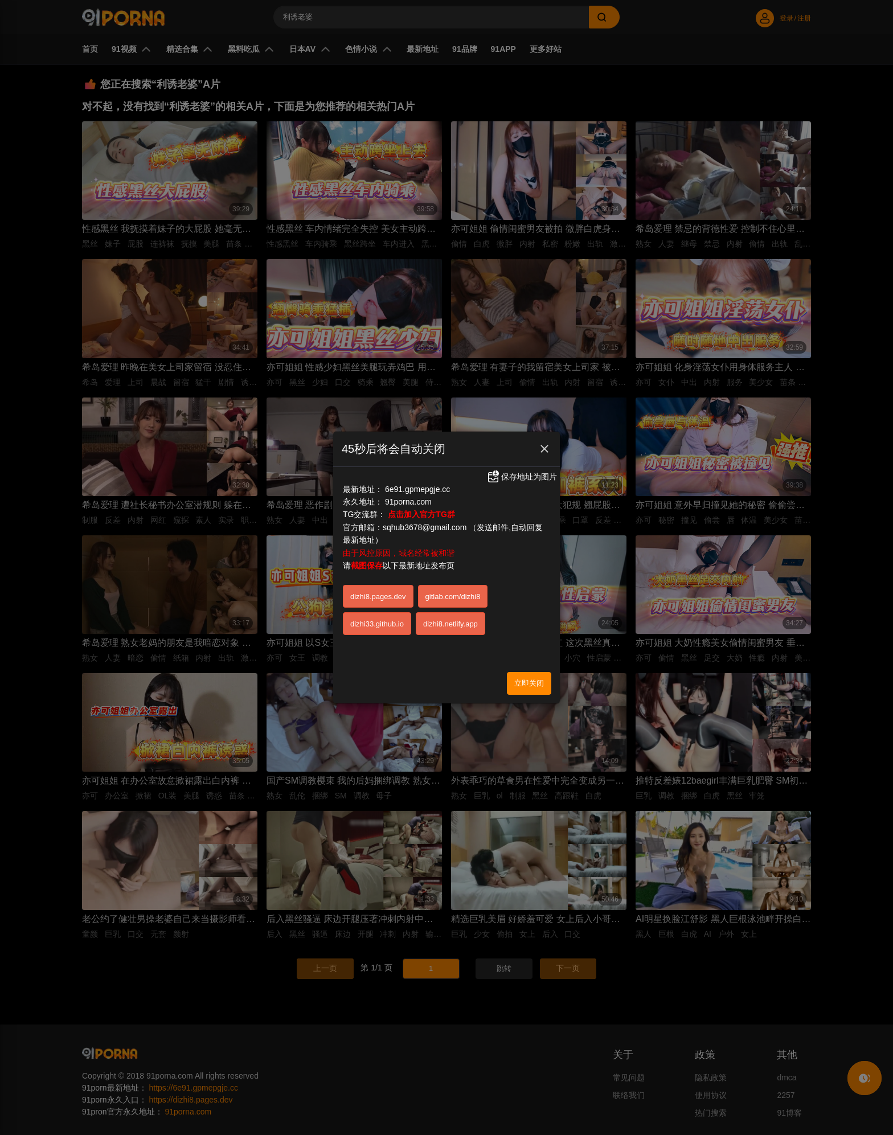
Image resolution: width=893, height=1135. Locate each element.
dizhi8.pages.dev (378, 556)
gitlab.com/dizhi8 (453, 556)
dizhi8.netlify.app (450, 584)
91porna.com (408, 461)
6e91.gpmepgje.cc (417, 449)
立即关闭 (529, 643)
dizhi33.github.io (377, 584)
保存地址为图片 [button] (521, 437)
